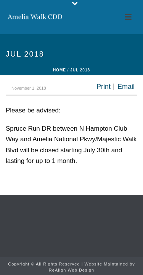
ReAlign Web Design (71, 270)
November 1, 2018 (28, 88)
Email (126, 87)
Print (103, 87)
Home (59, 70)
